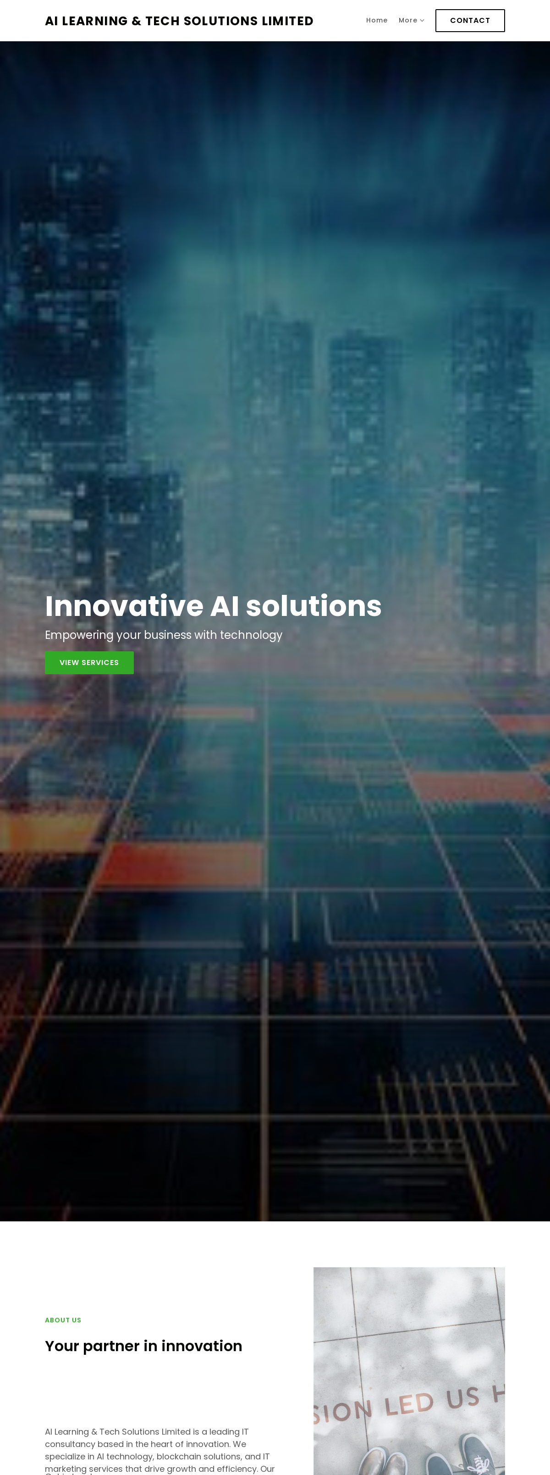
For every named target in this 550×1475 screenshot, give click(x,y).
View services (89, 662)
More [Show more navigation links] (411, 20)
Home (377, 20)
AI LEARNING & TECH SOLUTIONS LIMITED (179, 20)
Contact (470, 20)
